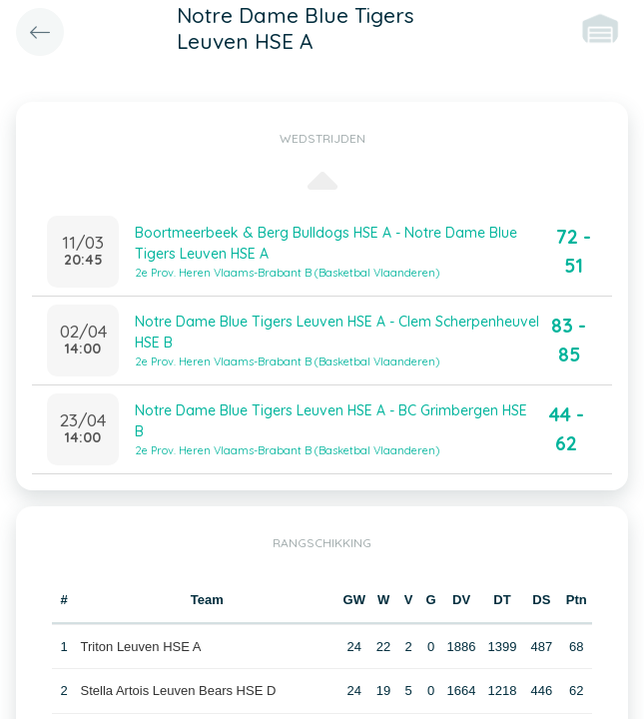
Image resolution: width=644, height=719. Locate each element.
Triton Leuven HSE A (141, 646)
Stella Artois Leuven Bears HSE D (179, 690)
